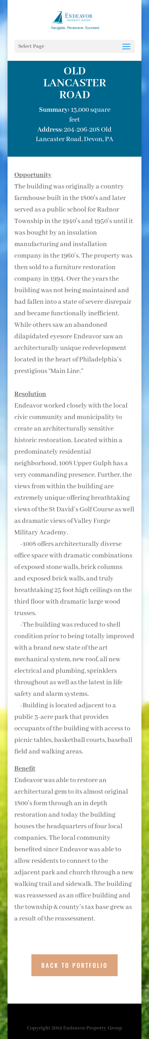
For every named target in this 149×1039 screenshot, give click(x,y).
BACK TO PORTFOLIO (74, 965)
